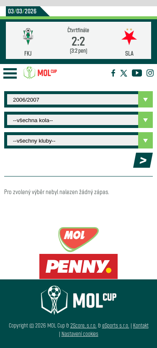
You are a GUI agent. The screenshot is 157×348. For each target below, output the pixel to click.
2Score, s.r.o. (83, 325)
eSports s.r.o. (115, 325)
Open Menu (10, 73)
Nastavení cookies (80, 333)
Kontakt (141, 325)
